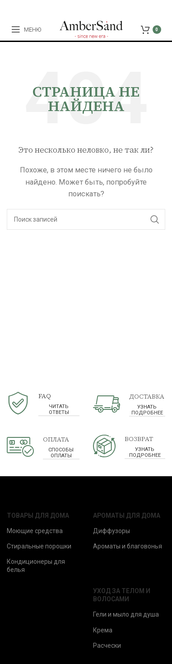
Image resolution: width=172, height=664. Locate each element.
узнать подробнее (147, 410)
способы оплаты (61, 453)
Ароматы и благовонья (127, 546)
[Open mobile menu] (26, 29)
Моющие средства (35, 530)
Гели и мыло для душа (126, 614)
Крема (102, 630)
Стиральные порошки (39, 546)
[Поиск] (86, 219)
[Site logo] (91, 29)
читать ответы (59, 409)
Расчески (107, 645)
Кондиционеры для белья (36, 565)
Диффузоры (111, 530)
